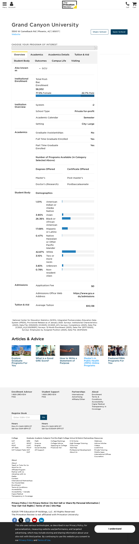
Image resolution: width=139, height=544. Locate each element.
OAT (28, 452)
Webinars (98, 441)
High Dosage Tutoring (79, 443)
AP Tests (15, 447)
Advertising (77, 397)
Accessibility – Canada (21, 492)
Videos (97, 445)
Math (37, 441)
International (77, 394)
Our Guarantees (18, 483)
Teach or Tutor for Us (20, 465)
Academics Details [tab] (58, 54)
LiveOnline (98, 447)
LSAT (29, 445)
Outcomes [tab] (41, 61)
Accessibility (97, 402)
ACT (13, 443)
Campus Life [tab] (59, 61)
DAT (28, 450)
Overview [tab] (19, 54)
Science (38, 443)
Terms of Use (44, 540)
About (14, 463)
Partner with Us (18, 472)
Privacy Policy (26, 540)
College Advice (57, 443)
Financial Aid (56, 447)
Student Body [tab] (22, 61)
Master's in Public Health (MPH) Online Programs (91, 362)
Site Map (56, 506)
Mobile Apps (99, 452)
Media (14, 476)
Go (43, 417)
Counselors (98, 456)
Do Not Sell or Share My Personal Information (74, 503)
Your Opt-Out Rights (23, 506)
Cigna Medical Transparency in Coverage (99, 406)
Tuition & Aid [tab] (82, 54)
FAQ (14, 397)
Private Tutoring (100, 450)
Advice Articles (100, 443)
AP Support (39, 450)
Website (16, 34)
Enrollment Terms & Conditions (97, 396)
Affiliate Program (18, 470)
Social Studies (40, 447)
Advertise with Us (19, 474)
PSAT (14, 445)
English (38, 445)
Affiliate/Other (78, 399)
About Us (73, 452)
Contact (15, 478)
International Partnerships (22, 481)
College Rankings (58, 441)
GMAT (29, 443)
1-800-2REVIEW (19, 394)
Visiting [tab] (75, 61)
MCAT (29, 447)
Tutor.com (74, 445)
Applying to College (59, 445)
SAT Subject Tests (19, 450)
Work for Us (16, 467)
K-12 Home (74, 441)
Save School (119, 32)
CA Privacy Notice (38, 503)
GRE (28, 441)
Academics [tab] (36, 54)
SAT (13, 441)
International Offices (102, 454)
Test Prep (73, 447)
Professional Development (80, 450)
